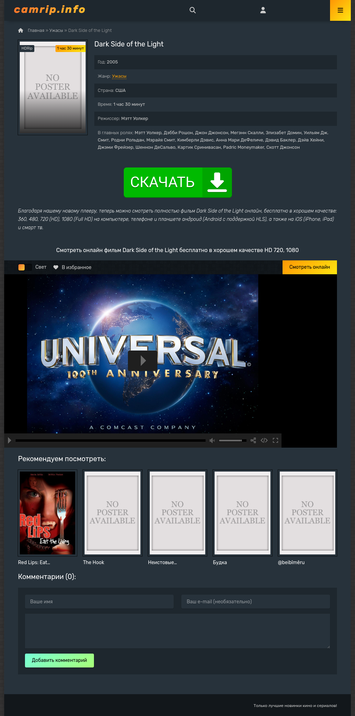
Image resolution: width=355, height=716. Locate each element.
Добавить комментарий (59, 660)
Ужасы (119, 76)
